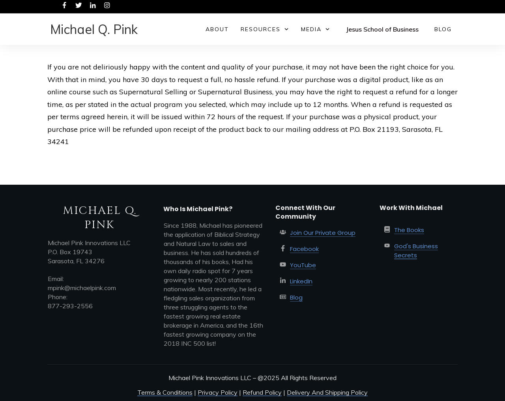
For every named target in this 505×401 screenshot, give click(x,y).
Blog (296, 297)
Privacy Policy (218, 392)
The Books (409, 230)
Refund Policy (262, 392)
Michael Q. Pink (94, 29)
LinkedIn (301, 281)
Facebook (304, 249)
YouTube (303, 265)
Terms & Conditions (165, 392)
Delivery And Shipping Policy (327, 392)
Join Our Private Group (322, 233)
